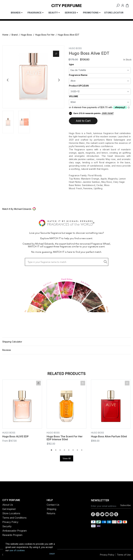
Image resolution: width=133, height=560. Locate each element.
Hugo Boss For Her (45, 34)
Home (5, 34)
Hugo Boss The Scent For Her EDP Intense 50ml (65, 438)
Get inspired (8, 509)
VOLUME (73, 96)
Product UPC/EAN (79, 85)
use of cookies (17, 550)
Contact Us (53, 504)
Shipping (51, 509)
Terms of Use (124, 554)
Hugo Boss (26, 34)
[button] (66, 209)
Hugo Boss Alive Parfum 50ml (109, 436)
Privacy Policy (10, 522)
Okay (52, 554)
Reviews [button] (6, 350)
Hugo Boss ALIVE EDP (15, 436)
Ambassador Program (14, 530)
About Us (7, 504)
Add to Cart (83, 120)
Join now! (108, 113)
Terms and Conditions (14, 517)
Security (7, 526)
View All (67, 458)
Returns (51, 513)
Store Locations (11, 513)
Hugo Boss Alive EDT (68, 34)
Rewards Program (12, 535)
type (71, 64)
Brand (15, 34)
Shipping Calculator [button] (12, 341)
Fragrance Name (78, 75)
